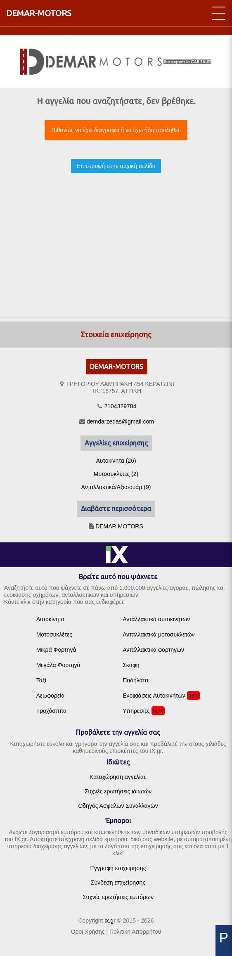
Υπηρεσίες (136, 711)
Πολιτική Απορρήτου (135, 931)
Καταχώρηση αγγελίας (118, 777)
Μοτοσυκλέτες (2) (116, 474)
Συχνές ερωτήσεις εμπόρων (118, 897)
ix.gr (109, 920)
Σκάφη (131, 665)
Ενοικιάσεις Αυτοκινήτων (154, 695)
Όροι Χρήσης (88, 931)
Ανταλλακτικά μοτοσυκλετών (158, 634)
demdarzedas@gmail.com (120, 421)
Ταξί (41, 680)
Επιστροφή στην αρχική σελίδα (116, 166)
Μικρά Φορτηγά (56, 649)
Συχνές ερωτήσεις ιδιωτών (118, 791)
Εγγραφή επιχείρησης (118, 868)
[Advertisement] (116, 238)
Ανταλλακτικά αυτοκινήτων (156, 619)
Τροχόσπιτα (51, 711)
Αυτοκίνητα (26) (116, 460)
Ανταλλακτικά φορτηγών (153, 649)
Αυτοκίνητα (50, 619)
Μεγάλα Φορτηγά (58, 665)
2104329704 (120, 406)
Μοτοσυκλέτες (54, 634)
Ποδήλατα (135, 680)
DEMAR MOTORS (119, 526)
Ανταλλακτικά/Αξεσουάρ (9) (116, 487)
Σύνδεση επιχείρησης (118, 882)
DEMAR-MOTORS (38, 13)
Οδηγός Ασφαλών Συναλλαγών (118, 805)
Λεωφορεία (50, 695)
